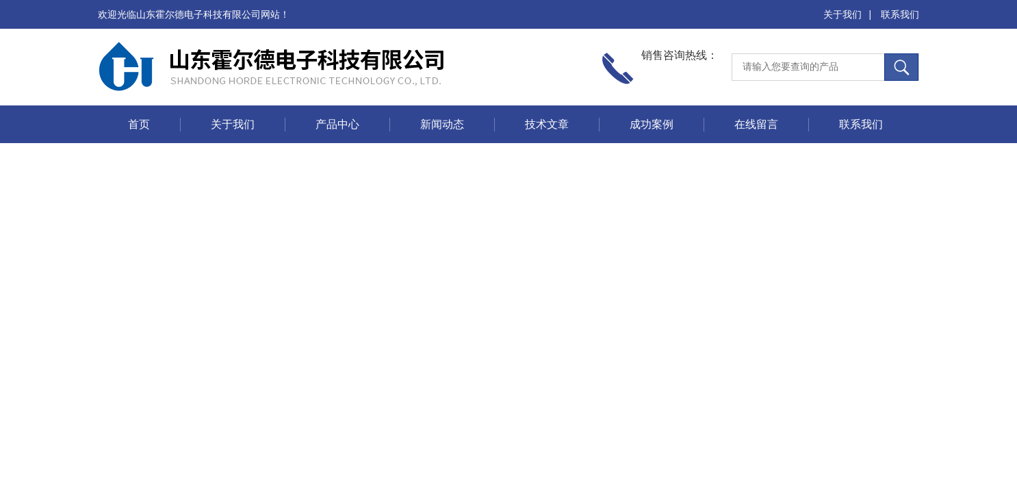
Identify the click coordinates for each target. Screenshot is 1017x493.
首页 (139, 124)
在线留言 (756, 124)
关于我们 (842, 14)
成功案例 (651, 124)
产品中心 (337, 124)
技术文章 (547, 124)
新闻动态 (442, 124)
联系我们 (900, 14)
